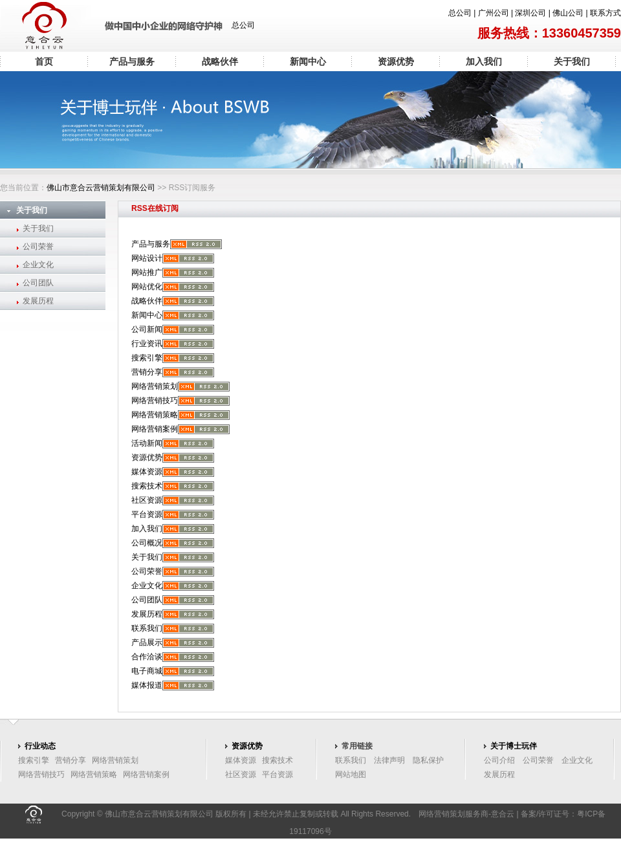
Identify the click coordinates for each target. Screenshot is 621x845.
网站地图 (350, 774)
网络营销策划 (154, 386)
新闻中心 (308, 61)
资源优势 (396, 61)
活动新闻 (146, 443)
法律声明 (389, 760)
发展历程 (38, 300)
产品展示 (146, 642)
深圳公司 (530, 12)
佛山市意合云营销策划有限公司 (101, 187)
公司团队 (38, 282)
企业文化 (38, 264)
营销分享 (146, 372)
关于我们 (572, 61)
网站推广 (146, 272)
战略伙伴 (220, 61)
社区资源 (146, 500)
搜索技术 (146, 485)
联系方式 (605, 12)
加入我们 (484, 61)
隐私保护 (428, 760)
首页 (44, 61)
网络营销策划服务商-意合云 (466, 813)
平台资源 (146, 514)
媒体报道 (146, 685)
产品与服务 (132, 61)
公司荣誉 (38, 246)
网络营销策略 (154, 414)
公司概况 (146, 542)
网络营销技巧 (154, 400)
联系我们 (146, 628)
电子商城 (146, 670)
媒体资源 (146, 471)
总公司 (460, 12)
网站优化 (146, 286)
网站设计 (146, 258)
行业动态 (40, 746)
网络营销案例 (154, 428)
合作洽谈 (146, 656)
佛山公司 (567, 12)
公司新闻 (146, 329)
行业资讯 (146, 343)
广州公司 (493, 12)
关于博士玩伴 (513, 746)
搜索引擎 (146, 357)
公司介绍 (499, 760)
